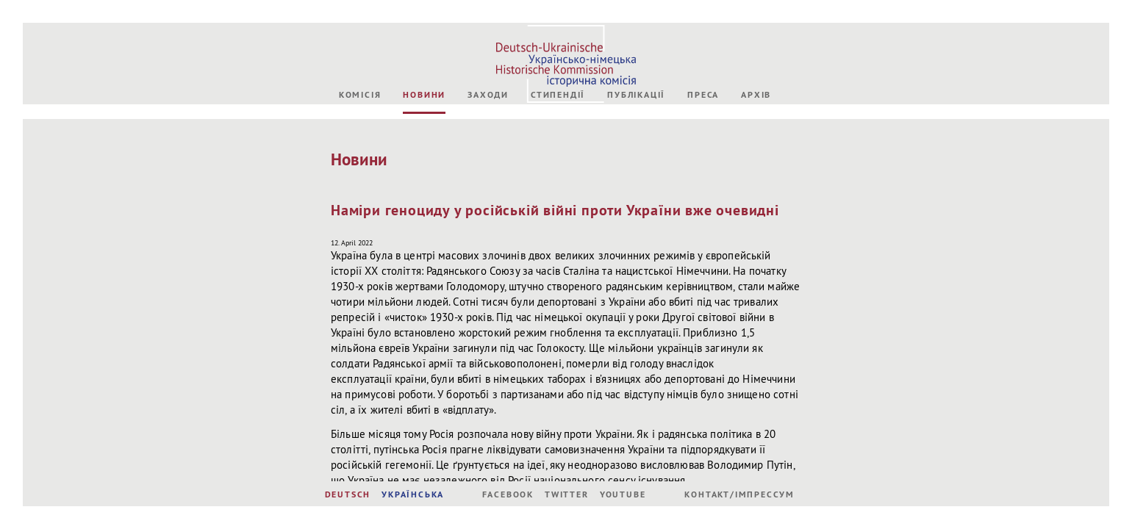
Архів (756, 95)
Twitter (567, 494)
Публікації (636, 95)
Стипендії (558, 95)
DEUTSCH (348, 494)
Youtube (623, 494)
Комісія (360, 95)
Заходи (488, 95)
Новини (424, 95)
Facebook (508, 494)
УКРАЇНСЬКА (412, 494)
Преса (703, 95)
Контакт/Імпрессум (739, 494)
